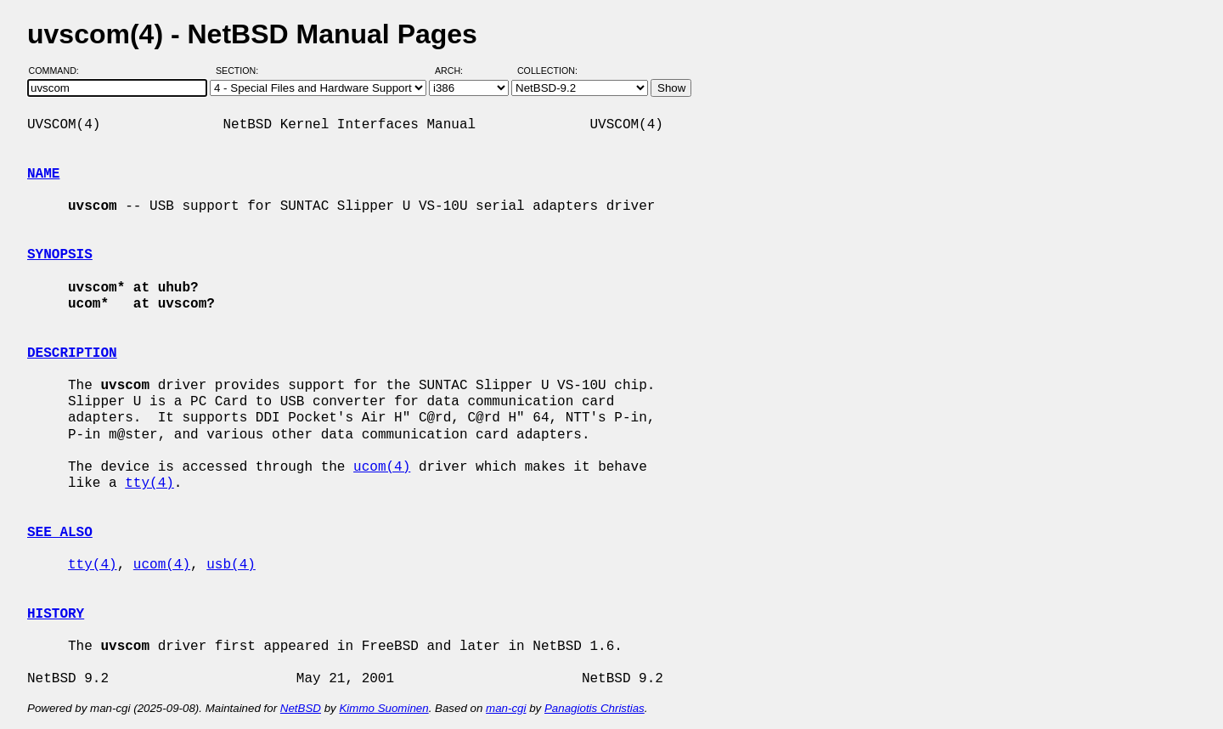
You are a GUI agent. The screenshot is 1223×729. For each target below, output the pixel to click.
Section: (241, 70)
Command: (59, 70)
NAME (43, 174)
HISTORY (55, 614)
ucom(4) (381, 467)
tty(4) (149, 483)
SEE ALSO (60, 532)
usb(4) (231, 565)
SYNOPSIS (60, 255)
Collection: (547, 70)
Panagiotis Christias (594, 708)
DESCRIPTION (72, 353)
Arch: (456, 70)
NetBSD (300, 708)
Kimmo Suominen (383, 708)
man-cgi (506, 708)
